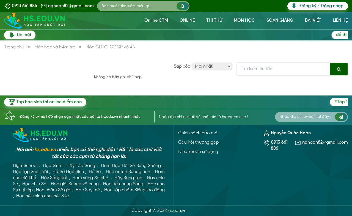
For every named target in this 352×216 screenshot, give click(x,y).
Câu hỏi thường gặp (198, 142)
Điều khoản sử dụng (198, 151)
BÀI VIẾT (313, 20)
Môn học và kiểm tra (54, 47)
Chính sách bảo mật (198, 133)
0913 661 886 (24, 6)
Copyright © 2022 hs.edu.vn (158, 210)
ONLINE (187, 20)
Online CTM (156, 20)
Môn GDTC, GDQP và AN (111, 47)
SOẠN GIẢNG (279, 20)
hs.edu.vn (45, 149)
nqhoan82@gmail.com (71, 6)
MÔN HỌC (244, 20)
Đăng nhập (332, 6)
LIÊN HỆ (340, 20)
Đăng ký (307, 6)
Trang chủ (14, 47)
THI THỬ (214, 20)
